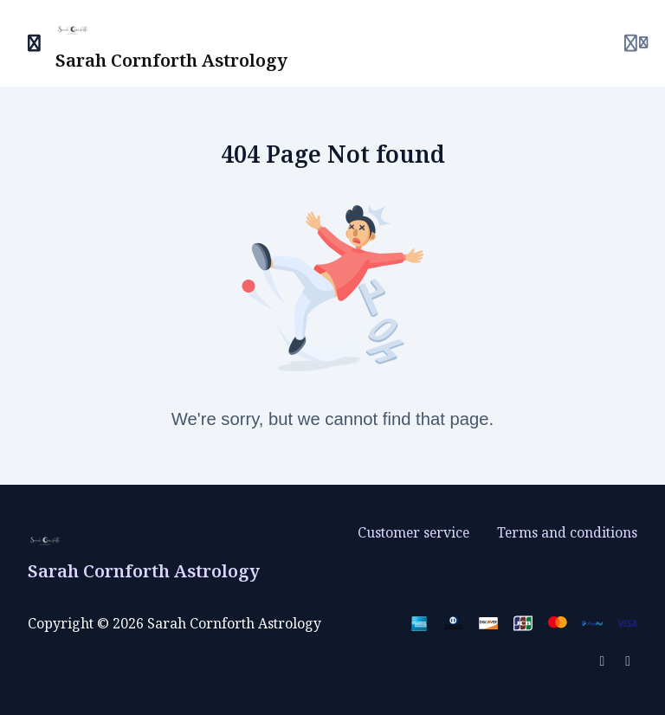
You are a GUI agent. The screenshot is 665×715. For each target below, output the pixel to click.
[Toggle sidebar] (34, 43)
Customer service (413, 532)
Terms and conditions (567, 532)
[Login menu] (636, 43)
